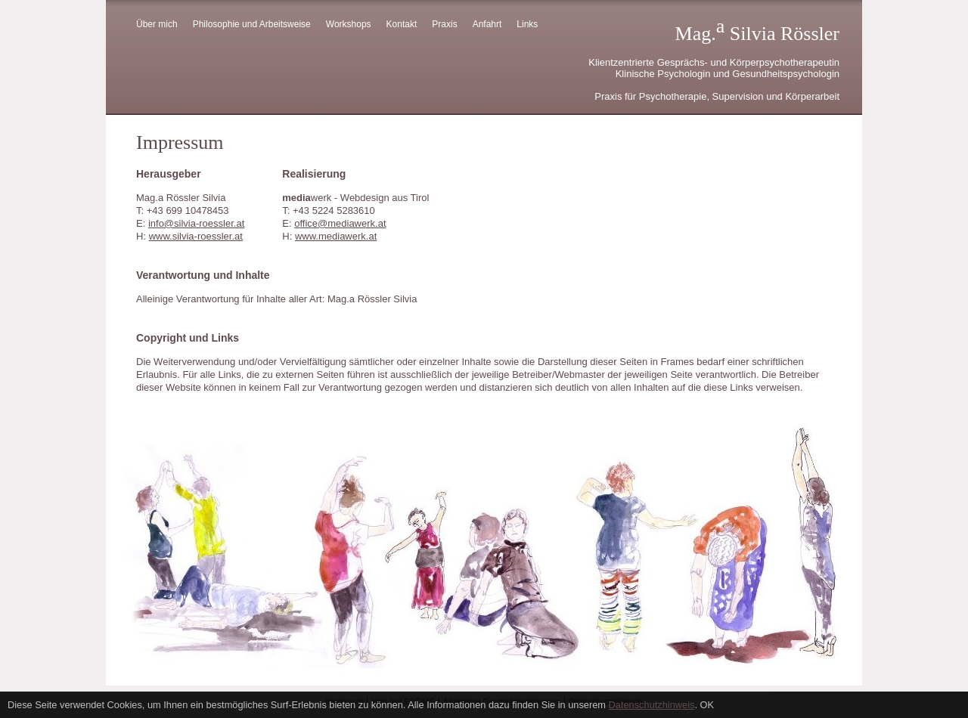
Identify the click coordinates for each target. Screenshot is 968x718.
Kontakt (401, 24)
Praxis (444, 24)
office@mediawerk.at (340, 223)
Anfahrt (487, 24)
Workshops (348, 24)
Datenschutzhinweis (652, 704)
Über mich (157, 24)
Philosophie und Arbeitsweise (252, 24)
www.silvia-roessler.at (196, 236)
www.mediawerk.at (336, 236)
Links (527, 24)
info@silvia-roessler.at (196, 223)
